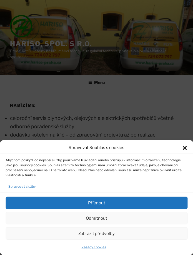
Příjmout (96, 203)
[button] (184, 148)
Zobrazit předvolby (96, 233)
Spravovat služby (22, 186)
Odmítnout (96, 218)
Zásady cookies (94, 247)
